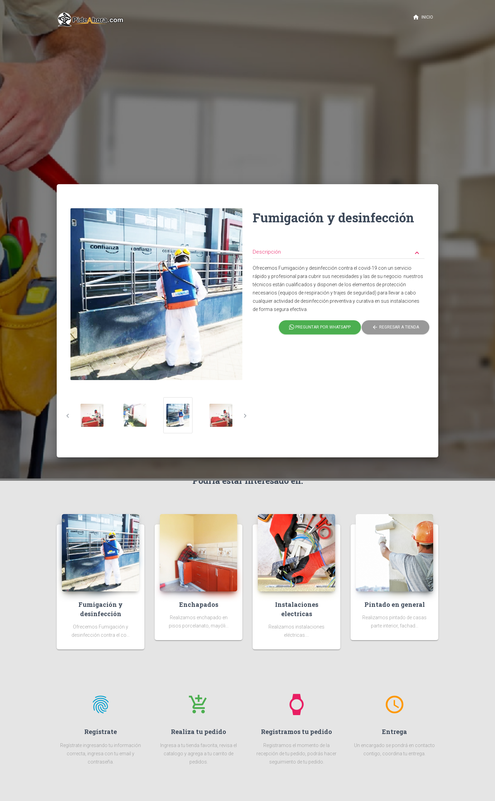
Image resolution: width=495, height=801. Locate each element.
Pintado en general (394, 604)
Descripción (337, 252)
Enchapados (198, 604)
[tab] (339, 246)
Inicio (422, 17)
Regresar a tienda (395, 327)
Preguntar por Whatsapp (320, 327)
